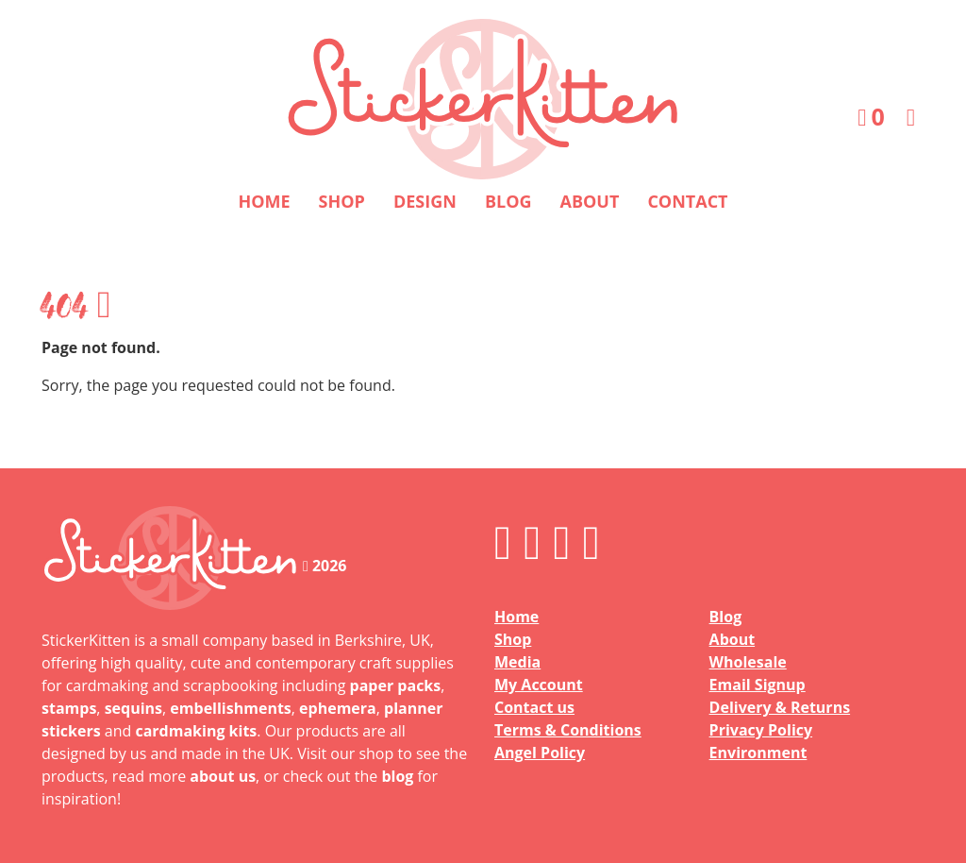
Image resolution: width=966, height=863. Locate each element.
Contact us (534, 707)
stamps (69, 708)
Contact (687, 201)
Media (517, 661)
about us (223, 776)
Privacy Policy (761, 729)
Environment (758, 752)
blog (397, 776)
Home (264, 201)
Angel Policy (539, 752)
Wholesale (748, 661)
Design (425, 201)
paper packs (395, 685)
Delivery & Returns (780, 707)
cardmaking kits (196, 730)
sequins (133, 708)
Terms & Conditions (567, 729)
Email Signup (757, 684)
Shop (342, 201)
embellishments (230, 708)
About (590, 201)
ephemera (337, 708)
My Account (538, 684)
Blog (508, 201)
